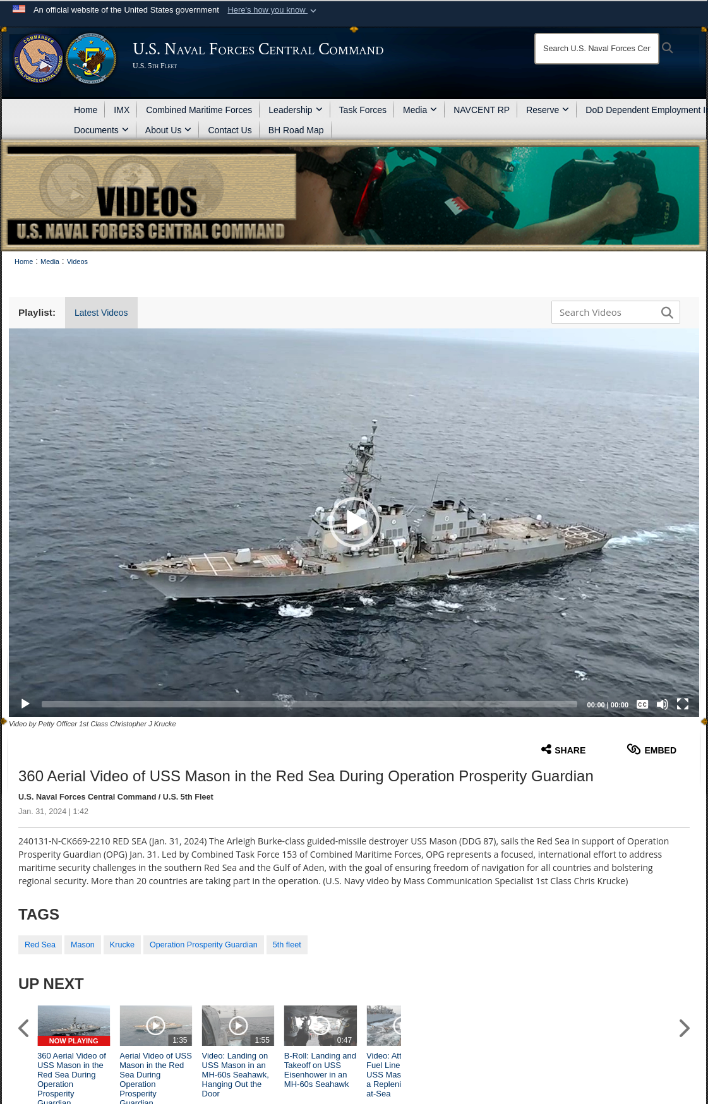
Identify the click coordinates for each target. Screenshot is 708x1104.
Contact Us (229, 130)
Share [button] (563, 749)
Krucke (122, 944)
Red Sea (40, 944)
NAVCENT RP (481, 110)
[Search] (596, 48)
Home (85, 110)
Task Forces (363, 110)
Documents (101, 130)
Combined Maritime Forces (199, 110)
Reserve (547, 110)
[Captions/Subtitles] (642, 704)
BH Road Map (296, 130)
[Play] (25, 704)
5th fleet (287, 944)
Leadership (295, 110)
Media (420, 110)
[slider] (309, 704)
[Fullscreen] (682, 704)
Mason (83, 944)
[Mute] (662, 704)
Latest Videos (101, 313)
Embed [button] (651, 749)
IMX (121, 110)
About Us (168, 130)
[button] (273, 10)
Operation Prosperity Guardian (204, 944)
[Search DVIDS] (612, 312)
